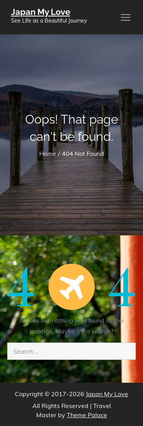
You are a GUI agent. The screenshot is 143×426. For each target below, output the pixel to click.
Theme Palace (87, 415)
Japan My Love (40, 12)
